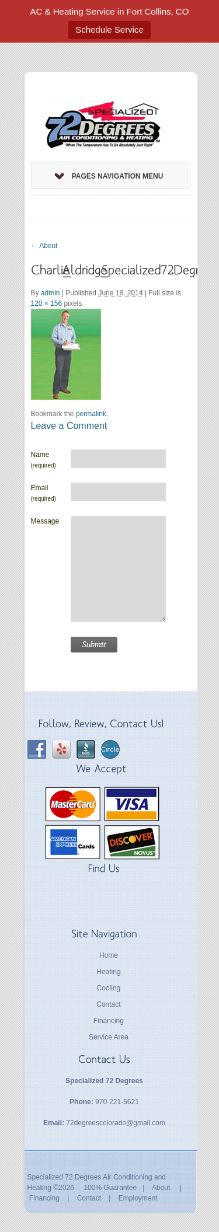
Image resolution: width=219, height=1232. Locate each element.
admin (50, 293)
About (44, 246)
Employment (138, 1198)
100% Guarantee (110, 1188)
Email (43, 493)
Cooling (109, 988)
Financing (108, 1021)
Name (43, 460)
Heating (108, 972)
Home (108, 955)
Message (45, 521)
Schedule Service (109, 29)
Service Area (108, 1037)
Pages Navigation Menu (109, 176)
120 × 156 (46, 303)
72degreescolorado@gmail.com (115, 1123)
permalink (91, 414)
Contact (108, 1004)
